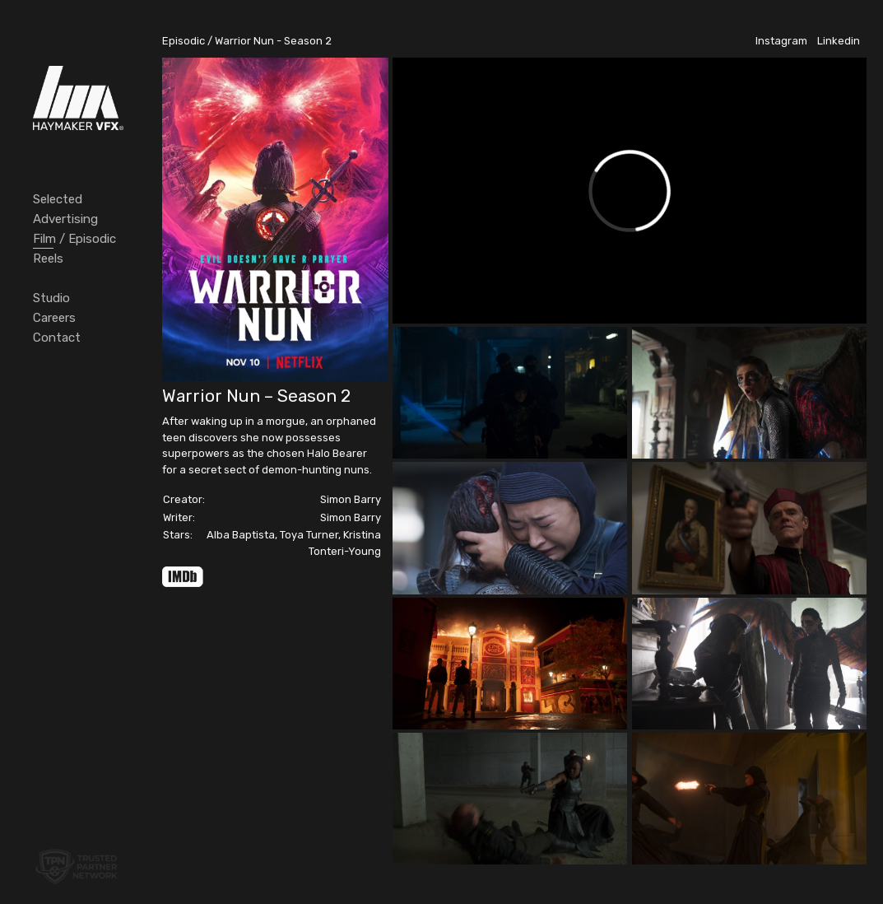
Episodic (183, 41)
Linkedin (838, 41)
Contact (57, 337)
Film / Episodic (74, 238)
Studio (51, 298)
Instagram (781, 41)
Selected (57, 199)
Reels (48, 258)
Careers (54, 317)
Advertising (65, 219)
